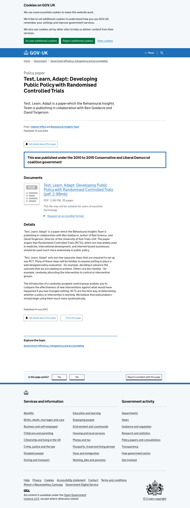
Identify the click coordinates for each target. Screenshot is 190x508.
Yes (62, 377)
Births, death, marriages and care (44, 420)
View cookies (105, 40)
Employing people (83, 420)
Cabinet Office (38, 126)
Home (27, 61)
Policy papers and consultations (141, 440)
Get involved (129, 460)
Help (27, 480)
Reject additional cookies (78, 40)
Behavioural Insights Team (65, 126)
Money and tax (82, 440)
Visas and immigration (86, 453)
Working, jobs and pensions (89, 460)
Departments (130, 413)
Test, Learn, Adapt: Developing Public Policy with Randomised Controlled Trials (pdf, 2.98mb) (78, 189)
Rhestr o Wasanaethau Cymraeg (43, 484)
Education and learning (87, 413)
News (125, 420)
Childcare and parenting (38, 433)
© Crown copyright (154, 498)
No (80, 377)
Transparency (130, 446)
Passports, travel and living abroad (94, 446)
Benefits (29, 413)
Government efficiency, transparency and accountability (79, 61)
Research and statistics (136, 433)
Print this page (73, 317)
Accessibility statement (71, 480)
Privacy (37, 480)
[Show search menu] (161, 52)
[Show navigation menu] (149, 52)
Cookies (49, 480)
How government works (136, 453)
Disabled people (34, 453)
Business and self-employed (41, 426)
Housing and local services (89, 433)
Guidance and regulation (136, 426)
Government (40, 61)
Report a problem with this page (144, 377)
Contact (93, 480)
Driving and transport (37, 460)
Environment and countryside (90, 426)
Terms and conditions (114, 480)
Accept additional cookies (41, 40)
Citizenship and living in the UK (42, 440)
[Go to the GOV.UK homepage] (36, 53)
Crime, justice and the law (39, 446)
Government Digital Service (81, 484)
